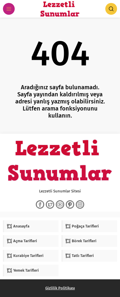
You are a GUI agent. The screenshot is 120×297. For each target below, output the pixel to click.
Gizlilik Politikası (60, 288)
